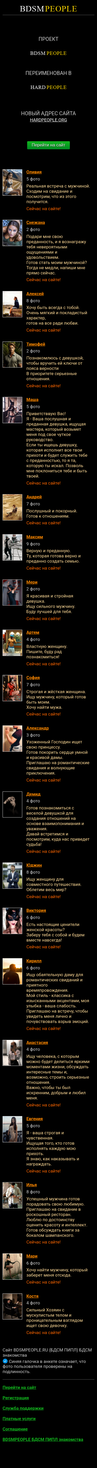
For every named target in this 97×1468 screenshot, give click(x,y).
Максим (34, 536)
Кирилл (34, 960)
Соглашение (15, 1429)
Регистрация (16, 1397)
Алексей (35, 293)
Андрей (34, 496)
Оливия (34, 172)
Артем (32, 632)
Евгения (34, 1118)
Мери (32, 582)
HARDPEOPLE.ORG (48, 120)
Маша (32, 399)
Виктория (36, 910)
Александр (37, 728)
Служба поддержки (23, 1408)
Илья (31, 1184)
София (33, 677)
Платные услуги (19, 1418)
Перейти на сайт (48, 145)
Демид (33, 794)
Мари (32, 1256)
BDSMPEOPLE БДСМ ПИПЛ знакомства (43, 1439)
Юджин (34, 865)
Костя (32, 1296)
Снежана (35, 222)
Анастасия (37, 1042)
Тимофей (35, 344)
